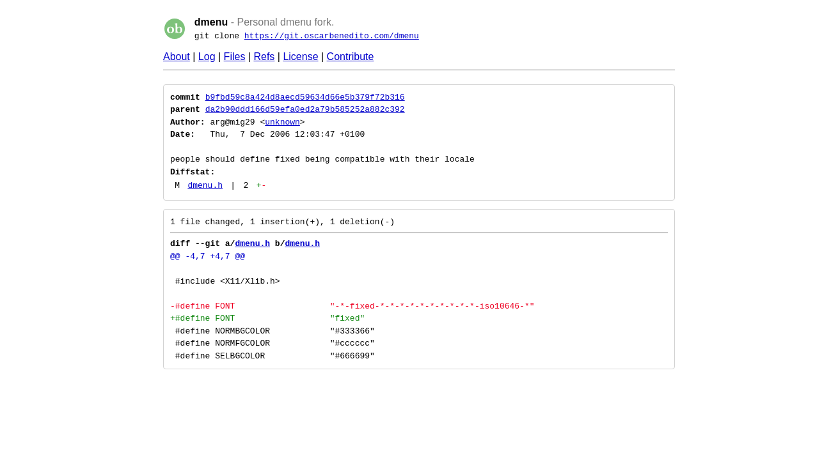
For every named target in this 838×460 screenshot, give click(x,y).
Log (207, 56)
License (300, 56)
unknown (282, 122)
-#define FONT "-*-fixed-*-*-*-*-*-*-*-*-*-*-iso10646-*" (352, 306)
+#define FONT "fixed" (267, 318)
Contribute (350, 56)
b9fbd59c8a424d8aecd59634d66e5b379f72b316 (305, 97)
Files (235, 56)
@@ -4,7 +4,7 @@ (207, 256)
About (176, 56)
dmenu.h (205, 185)
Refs (263, 56)
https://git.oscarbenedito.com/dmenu (331, 36)
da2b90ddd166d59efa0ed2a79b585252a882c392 (305, 109)
